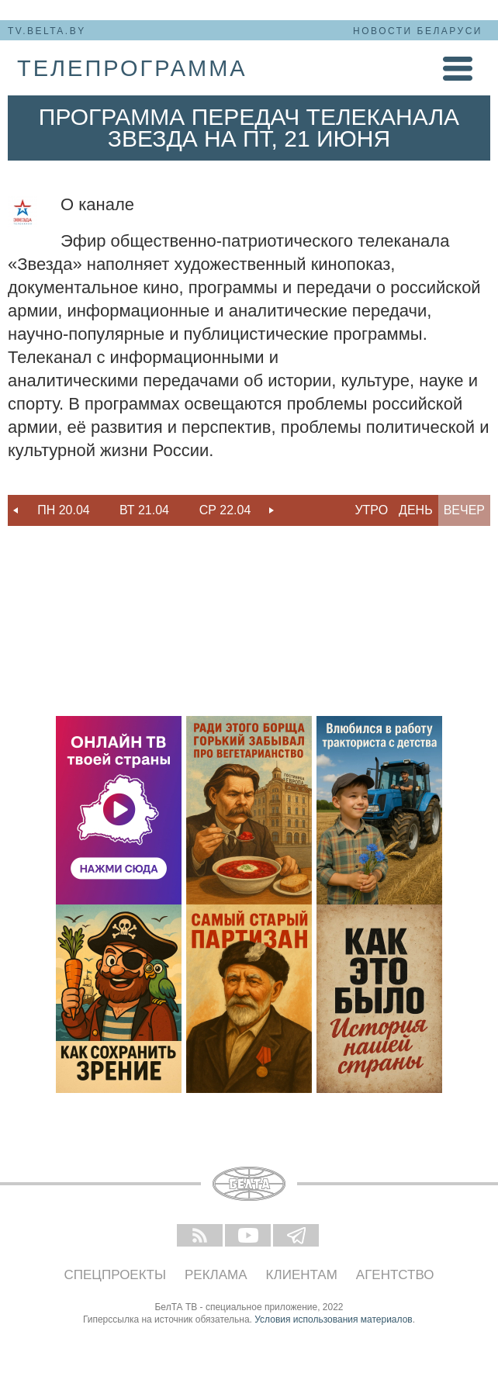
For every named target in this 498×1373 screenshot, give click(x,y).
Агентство (395, 1275)
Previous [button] (15, 510)
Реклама (216, 1275)
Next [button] (271, 510)
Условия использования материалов (333, 1319)
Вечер (464, 510)
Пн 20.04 (63, 510)
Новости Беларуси (417, 31)
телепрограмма (132, 68)
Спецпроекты (115, 1275)
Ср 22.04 (225, 510)
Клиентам (301, 1275)
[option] (63, 510)
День (416, 510)
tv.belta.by (47, 31)
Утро (371, 510)
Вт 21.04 (144, 510)
